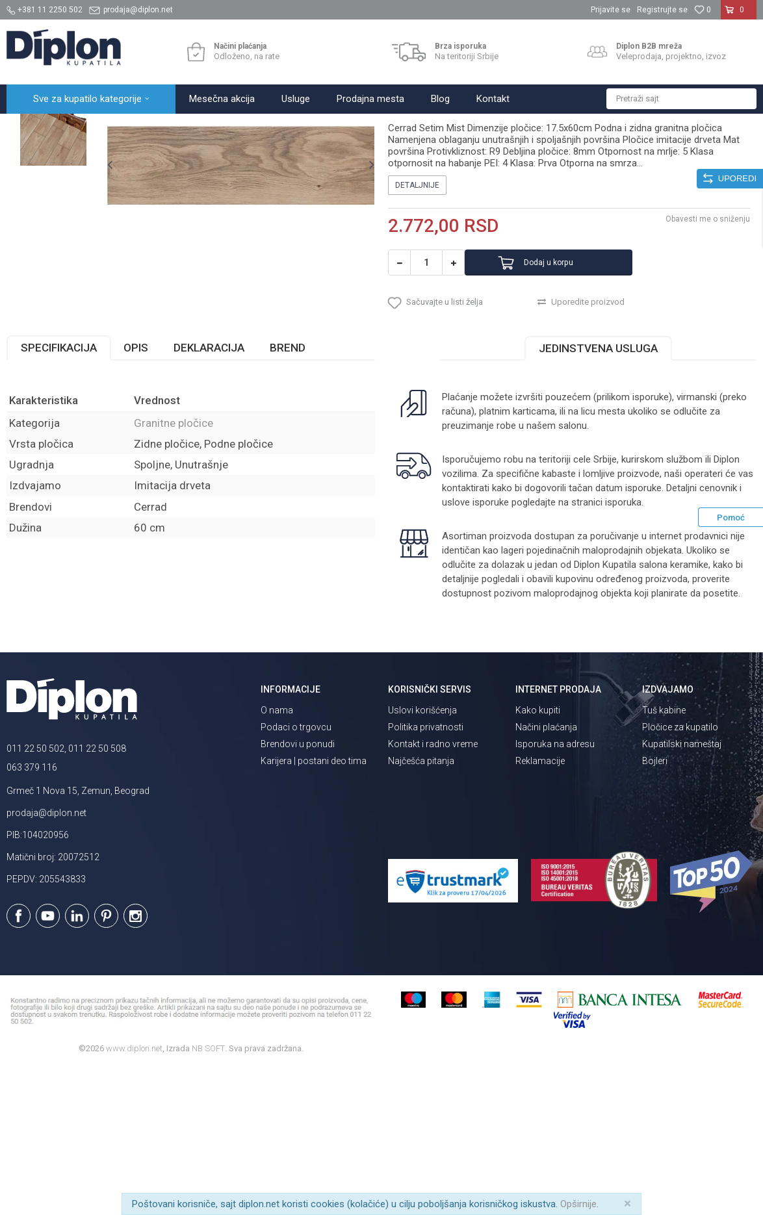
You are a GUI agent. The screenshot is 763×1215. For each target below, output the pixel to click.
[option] (53, 195)
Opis (135, 493)
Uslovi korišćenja (422, 856)
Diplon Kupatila (35, 128)
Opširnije (578, 1204)
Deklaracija (209, 493)
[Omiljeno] (702, 9)
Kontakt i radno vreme (433, 890)
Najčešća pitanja (421, 907)
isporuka (623, 648)
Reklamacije (540, 907)
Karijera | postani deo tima (314, 907)
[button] (681, 98)
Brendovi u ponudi (298, 890)
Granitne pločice (208, 128)
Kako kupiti (537, 856)
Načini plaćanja (546, 873)
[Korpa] (738, 14)
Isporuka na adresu (555, 890)
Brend (287, 493)
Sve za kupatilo (102, 128)
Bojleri (654, 907)
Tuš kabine (664, 856)
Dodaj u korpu (572, 393)
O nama (277, 856)
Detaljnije (417, 315)
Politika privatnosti (425, 873)
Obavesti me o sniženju (708, 348)
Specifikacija (59, 493)
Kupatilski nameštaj (681, 890)
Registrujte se (662, 9)
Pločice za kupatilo (680, 873)
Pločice (154, 128)
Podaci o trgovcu (296, 873)
